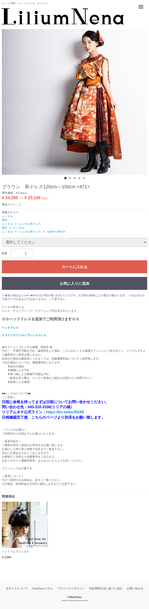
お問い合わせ (135, 588)
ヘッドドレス (10, 327)
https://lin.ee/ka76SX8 (65, 412)
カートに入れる (75, 267)
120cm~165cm (56, 231)
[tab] (66, 179)
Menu (142, 4)
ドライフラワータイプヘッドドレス (24, 335)
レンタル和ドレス (30, 223)
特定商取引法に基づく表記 (105, 588)
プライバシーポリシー (71, 588)
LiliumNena (74, 597)
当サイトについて (17, 588)
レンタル (7, 216)
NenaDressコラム (42, 588)
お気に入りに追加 (74, 283)
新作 (4, 220)
